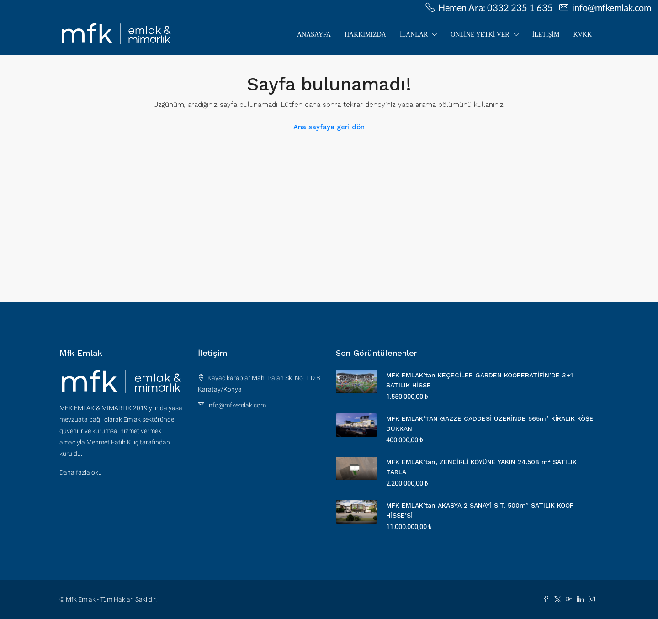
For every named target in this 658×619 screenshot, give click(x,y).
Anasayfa (314, 34)
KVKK (582, 34)
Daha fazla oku (80, 472)
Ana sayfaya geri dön (329, 127)
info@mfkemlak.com (236, 405)
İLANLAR (414, 34)
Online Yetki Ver (480, 34)
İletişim (546, 34)
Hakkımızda (365, 34)
